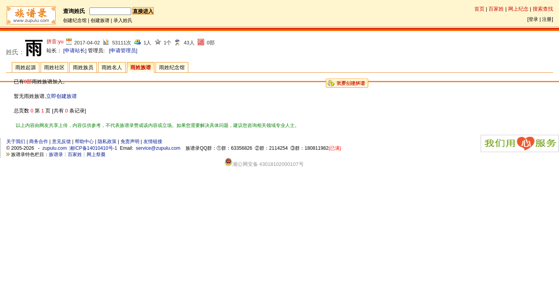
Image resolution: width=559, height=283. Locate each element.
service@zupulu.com (158, 148)
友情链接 (152, 141)
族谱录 (56, 154)
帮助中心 (84, 141)
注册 (547, 19)
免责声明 (130, 141)
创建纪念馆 (75, 20)
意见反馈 (61, 141)
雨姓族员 (83, 67)
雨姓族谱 (140, 67)
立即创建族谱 (61, 96)
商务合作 (38, 141)
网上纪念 (518, 9)
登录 (533, 19)
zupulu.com (54, 148)
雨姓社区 (54, 67)
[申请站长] (75, 50)
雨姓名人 (112, 67)
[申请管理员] (123, 50)
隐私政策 (107, 141)
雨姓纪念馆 (172, 67)
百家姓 (496, 9)
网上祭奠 (96, 154)
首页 (479, 9)
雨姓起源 (25, 67)
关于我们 (15, 141)
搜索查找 (543, 9)
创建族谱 (100, 20)
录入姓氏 (122, 20)
